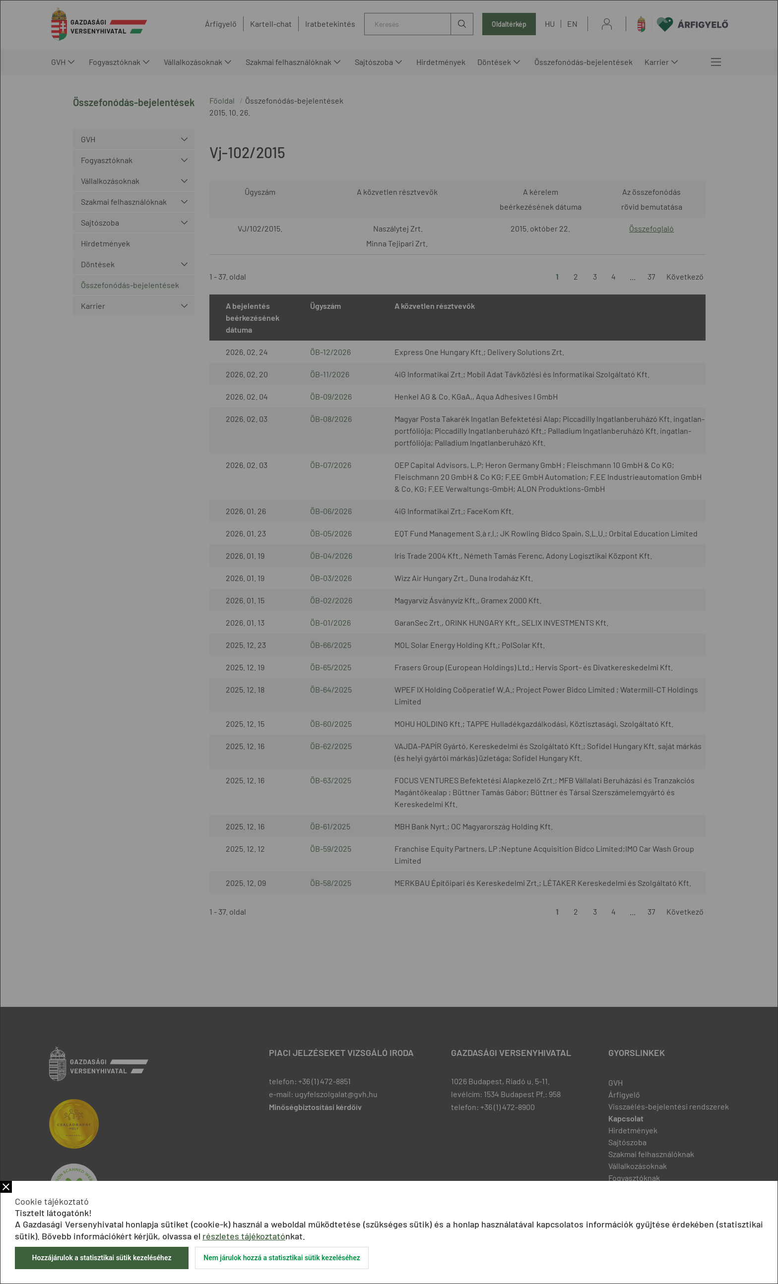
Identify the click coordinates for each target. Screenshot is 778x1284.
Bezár (6, 1187)
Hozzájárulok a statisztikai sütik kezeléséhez (101, 1258)
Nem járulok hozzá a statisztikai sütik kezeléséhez (281, 1258)
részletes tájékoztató (243, 1235)
